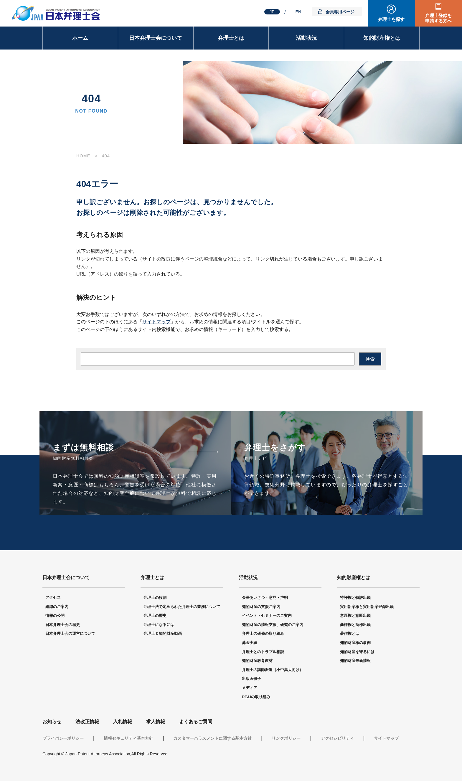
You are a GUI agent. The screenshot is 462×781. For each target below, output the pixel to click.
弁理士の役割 (154, 597)
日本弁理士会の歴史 (62, 624)
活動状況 (306, 38)
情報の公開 (55, 615)
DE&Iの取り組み (256, 697)
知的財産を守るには (357, 652)
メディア (249, 688)
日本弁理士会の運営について (70, 633)
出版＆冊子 (251, 678)
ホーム (80, 38)
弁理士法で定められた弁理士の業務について (181, 606)
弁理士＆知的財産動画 (162, 633)
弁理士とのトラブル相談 (263, 652)
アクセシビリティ (337, 738)
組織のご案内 (56, 606)
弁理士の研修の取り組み (263, 633)
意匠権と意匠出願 (355, 615)
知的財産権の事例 (355, 642)
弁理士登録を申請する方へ (438, 18)
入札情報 (122, 721)
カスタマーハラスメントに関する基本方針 (212, 738)
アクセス (53, 597)
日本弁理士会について (155, 38)
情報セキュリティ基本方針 (128, 738)
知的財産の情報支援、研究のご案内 (272, 624)
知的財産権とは (381, 38)
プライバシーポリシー (63, 738)
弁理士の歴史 (154, 615)
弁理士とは (231, 38)
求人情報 (155, 721)
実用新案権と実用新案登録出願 (367, 606)
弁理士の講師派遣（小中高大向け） (272, 670)
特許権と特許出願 (355, 597)
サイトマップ (156, 321)
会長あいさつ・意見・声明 (265, 597)
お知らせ (51, 721)
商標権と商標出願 (355, 624)
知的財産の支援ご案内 (261, 606)
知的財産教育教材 (257, 660)
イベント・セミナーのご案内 (267, 615)
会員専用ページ (340, 11)
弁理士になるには (158, 624)
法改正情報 (87, 721)
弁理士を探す (391, 19)
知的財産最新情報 (355, 660)
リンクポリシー (286, 738)
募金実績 (249, 642)
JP (272, 11)
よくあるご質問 (195, 721)
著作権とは (349, 633)
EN (298, 11)
